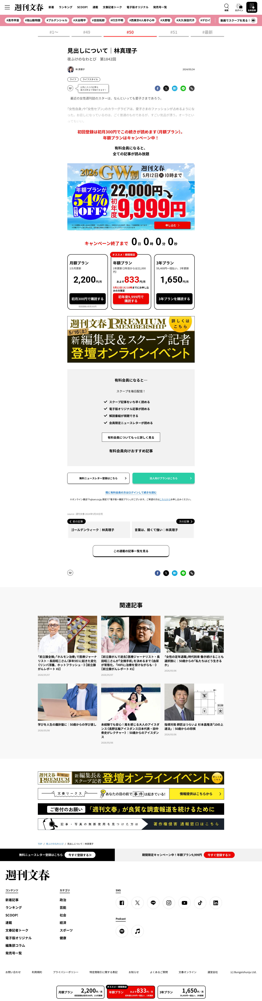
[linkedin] (216, 903)
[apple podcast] (137, 931)
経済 (63, 922)
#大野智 (165, 20)
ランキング (65, 7)
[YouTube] (184, 903)
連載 (95, 7)
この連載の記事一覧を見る (131, 551)
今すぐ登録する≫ (80, 855)
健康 (63, 937)
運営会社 (213, 972)
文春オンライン (187, 972)
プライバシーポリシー (65, 972)
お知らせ (134, 972)
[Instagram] (169, 903)
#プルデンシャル (57, 20)
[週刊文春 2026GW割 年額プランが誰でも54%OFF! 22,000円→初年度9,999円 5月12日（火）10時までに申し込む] (131, 196)
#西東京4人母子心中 (141, 20)
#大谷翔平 (79, 20)
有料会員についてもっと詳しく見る (131, 437)
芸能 (63, 907)
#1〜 (53, 32)
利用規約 (37, 972)
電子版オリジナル (137, 7)
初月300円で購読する (88, 298)
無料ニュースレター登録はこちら (98, 478)
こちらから (165, 499)
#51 (173, 32)
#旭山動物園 (32, 20)
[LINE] (153, 903)
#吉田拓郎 (98, 20)
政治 (63, 899)
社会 (63, 915)
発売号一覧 (160, 7)
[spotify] (122, 931)
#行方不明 (117, 20)
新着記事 (12, 899)
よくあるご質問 (159, 972)
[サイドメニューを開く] (7, 7)
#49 (86, 32)
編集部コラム (15, 945)
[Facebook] (122, 903)
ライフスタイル (90, 79)
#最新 (207, 32)
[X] (137, 903)
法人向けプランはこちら (164, 478)
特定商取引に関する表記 (104, 972)
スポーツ (66, 930)
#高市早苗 (13, 20)
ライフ (73, 79)
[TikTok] (200, 903)
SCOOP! (82, 7)
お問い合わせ (13, 972)
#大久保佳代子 (185, 20)
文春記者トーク (112, 7)
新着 (51, 7)
